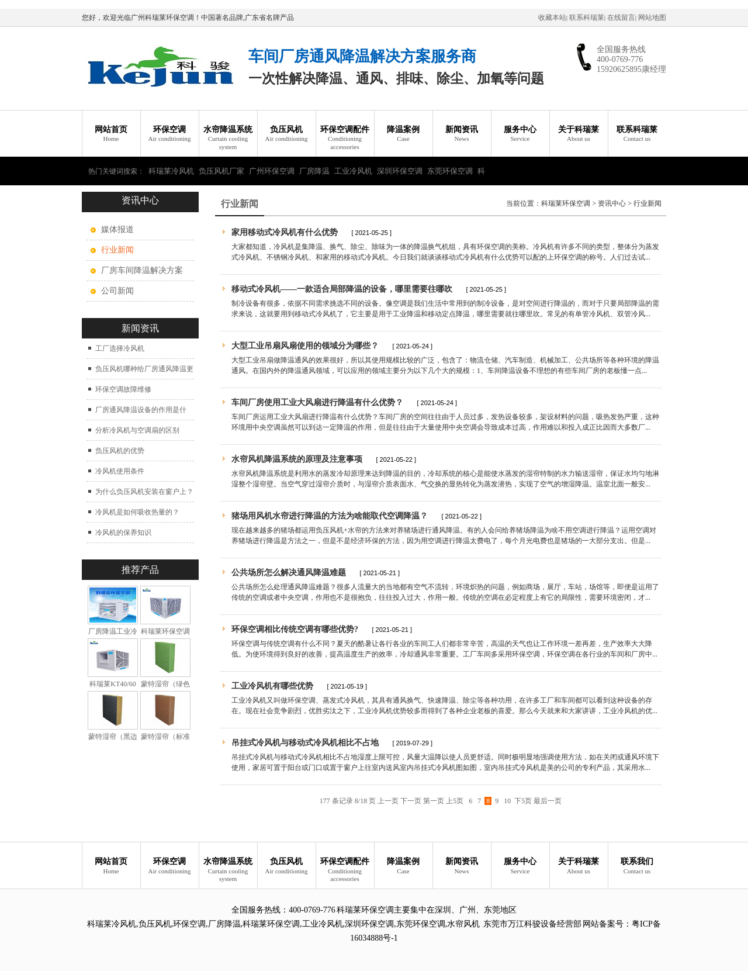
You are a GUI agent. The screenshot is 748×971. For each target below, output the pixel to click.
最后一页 (548, 801)
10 (507, 801)
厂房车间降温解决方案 (142, 270)
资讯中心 (612, 203)
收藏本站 (552, 17)
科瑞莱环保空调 (565, 203)
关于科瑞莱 (578, 134)
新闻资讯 (461, 134)
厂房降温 (314, 171)
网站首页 (111, 134)
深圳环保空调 (400, 171)
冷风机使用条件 (119, 471)
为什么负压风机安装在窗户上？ (144, 492)
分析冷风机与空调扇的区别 (137, 430)
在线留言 (621, 17)
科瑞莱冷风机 (171, 171)
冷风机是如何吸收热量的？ (137, 512)
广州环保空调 (272, 171)
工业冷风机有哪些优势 (272, 686)
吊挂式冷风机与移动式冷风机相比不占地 (305, 742)
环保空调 (169, 134)
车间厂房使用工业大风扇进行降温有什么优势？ (317, 402)
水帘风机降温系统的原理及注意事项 (296, 459)
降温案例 (403, 134)
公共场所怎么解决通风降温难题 (288, 572)
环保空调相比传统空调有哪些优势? (294, 629)
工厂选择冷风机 (119, 348)
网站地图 (652, 17)
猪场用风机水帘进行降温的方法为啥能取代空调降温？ (329, 516)
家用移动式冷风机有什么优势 (285, 232)
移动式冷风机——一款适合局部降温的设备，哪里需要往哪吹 (341, 289)
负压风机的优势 (119, 451)
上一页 (388, 801)
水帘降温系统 (228, 138)
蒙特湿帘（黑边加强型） (112, 740)
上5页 (454, 801)
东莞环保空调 (450, 171)
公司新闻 (117, 290)
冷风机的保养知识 (123, 532)
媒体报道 (117, 229)
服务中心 (520, 134)
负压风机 (286, 134)
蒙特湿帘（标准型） (165, 740)
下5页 (523, 801)
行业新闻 (647, 203)
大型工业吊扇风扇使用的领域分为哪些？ (305, 345)
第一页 (433, 801)
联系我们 (637, 866)
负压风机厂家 (221, 171)
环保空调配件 (345, 138)
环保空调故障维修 (123, 389)
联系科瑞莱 (586, 17)
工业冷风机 (353, 171)
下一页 (410, 801)
